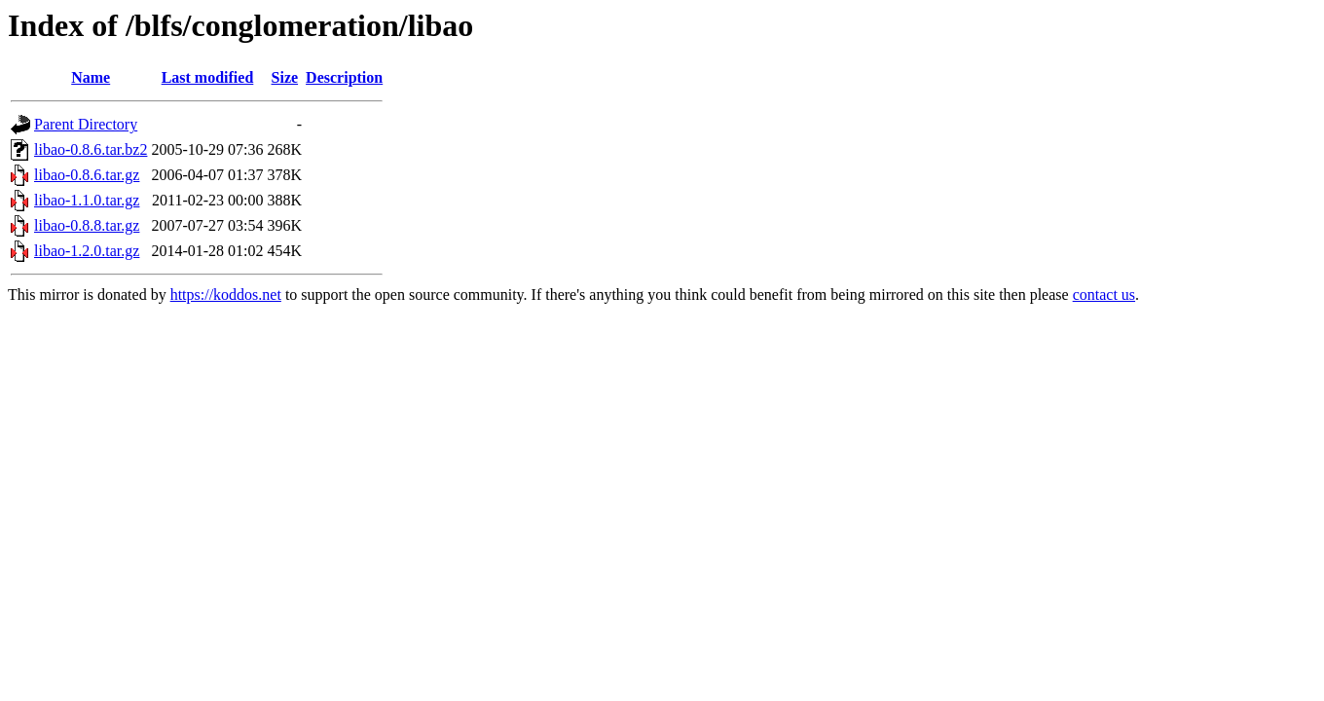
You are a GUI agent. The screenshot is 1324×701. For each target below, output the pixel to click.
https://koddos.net (225, 294)
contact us (1104, 294)
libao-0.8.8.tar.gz (86, 225)
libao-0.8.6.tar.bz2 (90, 149)
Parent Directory (85, 124)
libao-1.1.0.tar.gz (86, 200)
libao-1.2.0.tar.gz (86, 250)
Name (90, 77)
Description (344, 77)
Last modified (208, 77)
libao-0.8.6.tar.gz (86, 174)
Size (285, 77)
